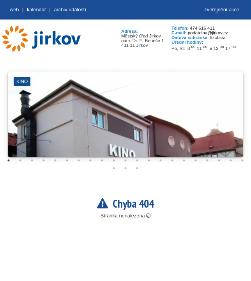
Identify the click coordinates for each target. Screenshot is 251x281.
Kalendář (36, 9)
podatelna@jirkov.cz (208, 32)
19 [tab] (219, 160)
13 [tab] (149, 160)
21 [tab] (242, 160)
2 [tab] (20, 160)
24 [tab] (137, 168)
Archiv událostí (70, 9)
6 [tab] (67, 160)
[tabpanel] (125, 118)
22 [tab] (114, 168)
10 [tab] (114, 160)
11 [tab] (125, 160)
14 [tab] (160, 160)
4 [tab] (44, 160)
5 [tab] (55, 160)
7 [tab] (79, 160)
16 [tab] (184, 160)
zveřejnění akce (221, 9)
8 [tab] (90, 160)
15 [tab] (172, 160)
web (14, 9)
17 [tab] (196, 160)
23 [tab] (125, 168)
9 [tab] (102, 160)
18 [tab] (207, 160)
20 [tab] (231, 160)
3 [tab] (32, 160)
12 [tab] (137, 160)
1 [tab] (8, 160)
